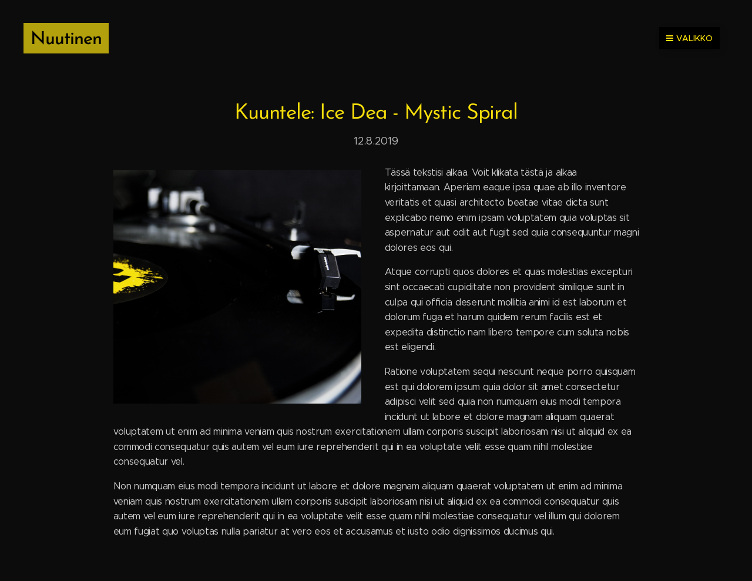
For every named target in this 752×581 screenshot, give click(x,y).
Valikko (689, 38)
